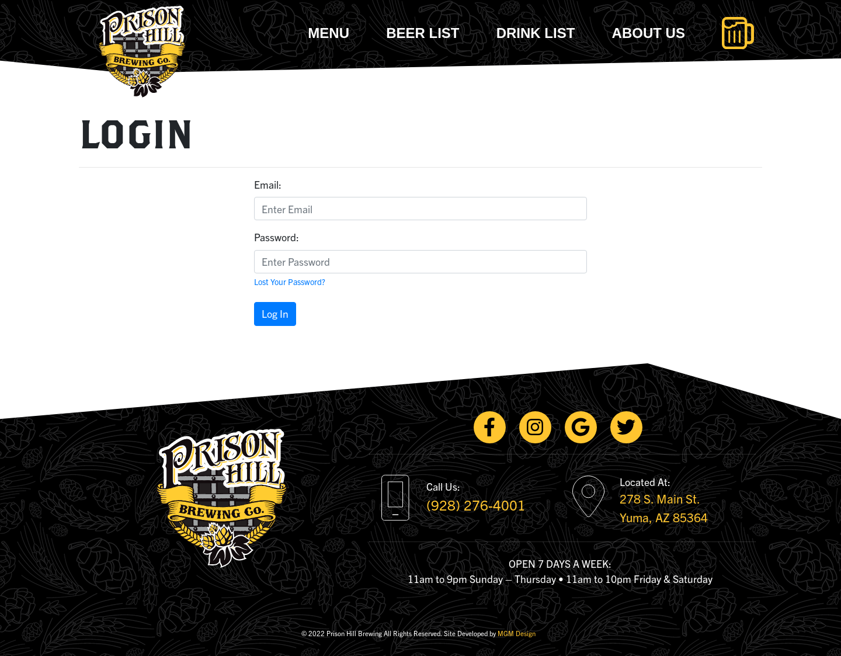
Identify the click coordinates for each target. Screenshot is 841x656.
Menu (328, 33)
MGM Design (517, 633)
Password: (276, 237)
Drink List (535, 33)
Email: (268, 184)
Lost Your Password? (289, 281)
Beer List (422, 33)
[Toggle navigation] (738, 33)
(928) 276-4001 (476, 504)
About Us (648, 33)
